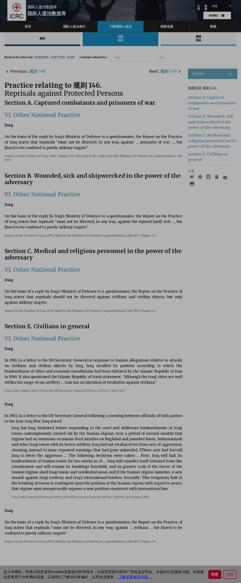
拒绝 (230, 574)
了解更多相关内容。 (135, 576)
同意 (214, 574)
